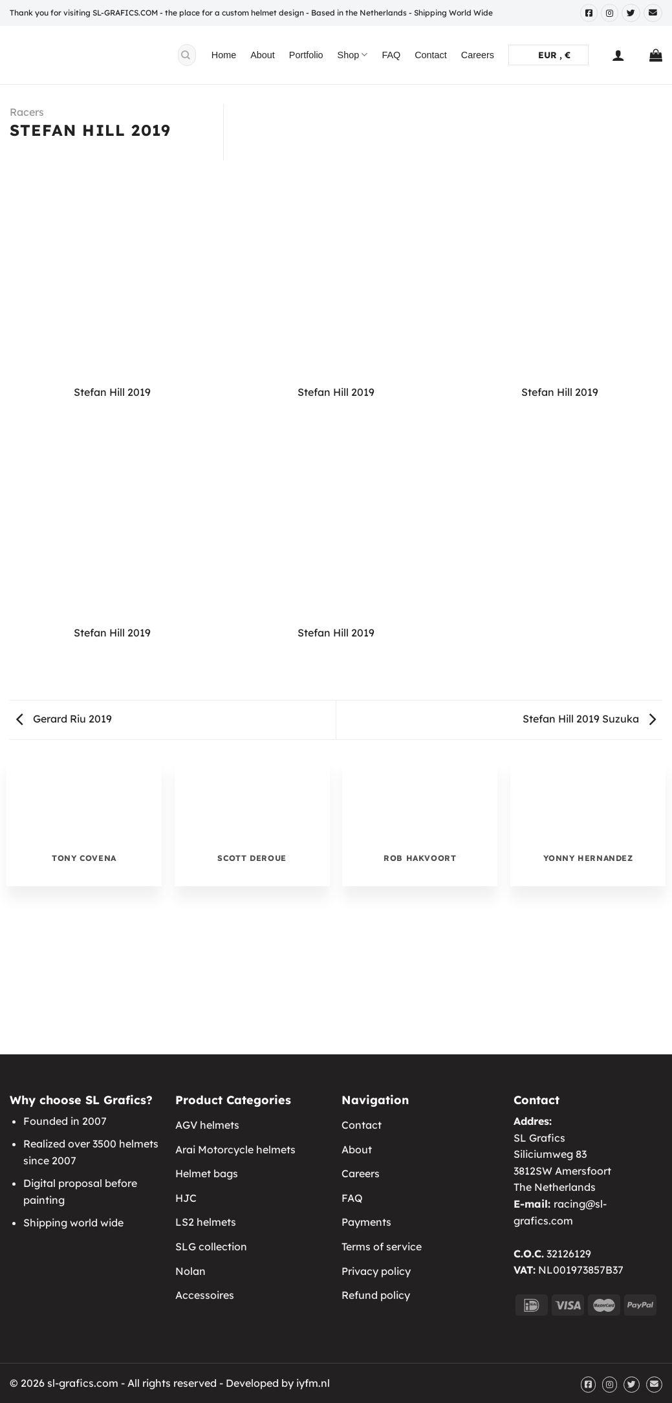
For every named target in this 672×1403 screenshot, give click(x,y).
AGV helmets (207, 1124)
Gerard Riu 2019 (64, 718)
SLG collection (211, 1246)
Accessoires (204, 1295)
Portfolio (306, 55)
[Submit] (186, 55)
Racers (27, 111)
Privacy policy (376, 1271)
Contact (431, 55)
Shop (353, 55)
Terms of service (381, 1246)
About (262, 55)
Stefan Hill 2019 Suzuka (589, 718)
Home (223, 55)
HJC (186, 1197)
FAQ (391, 55)
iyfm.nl (313, 1382)
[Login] (618, 55)
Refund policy (375, 1295)
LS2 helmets (205, 1221)
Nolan (190, 1271)
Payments (366, 1221)
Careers (477, 55)
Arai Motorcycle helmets (235, 1149)
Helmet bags (206, 1173)
